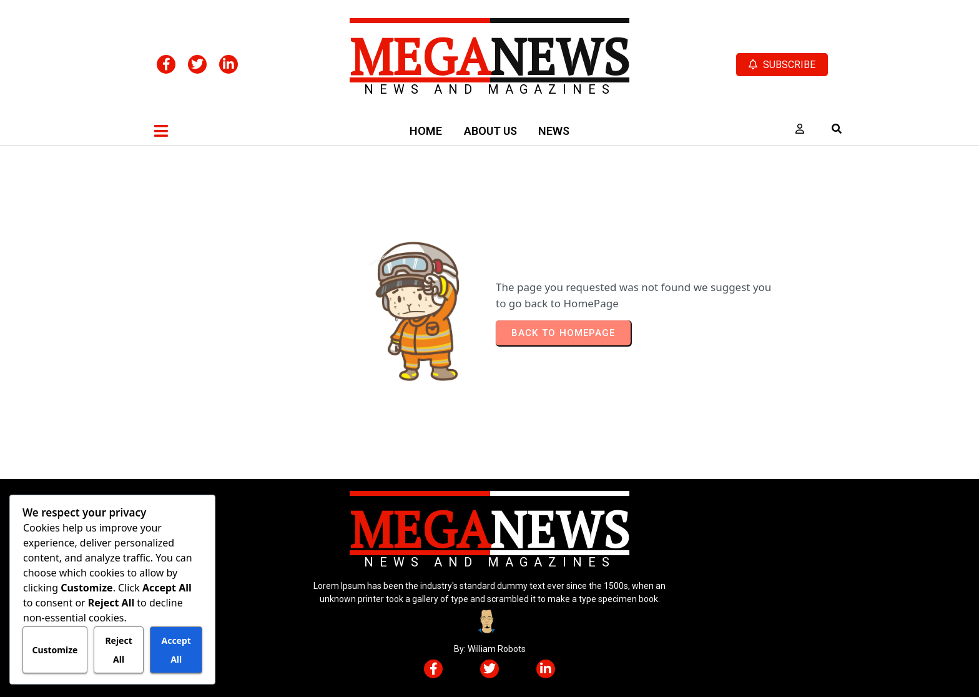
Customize (54, 650)
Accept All (175, 650)
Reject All (118, 650)
